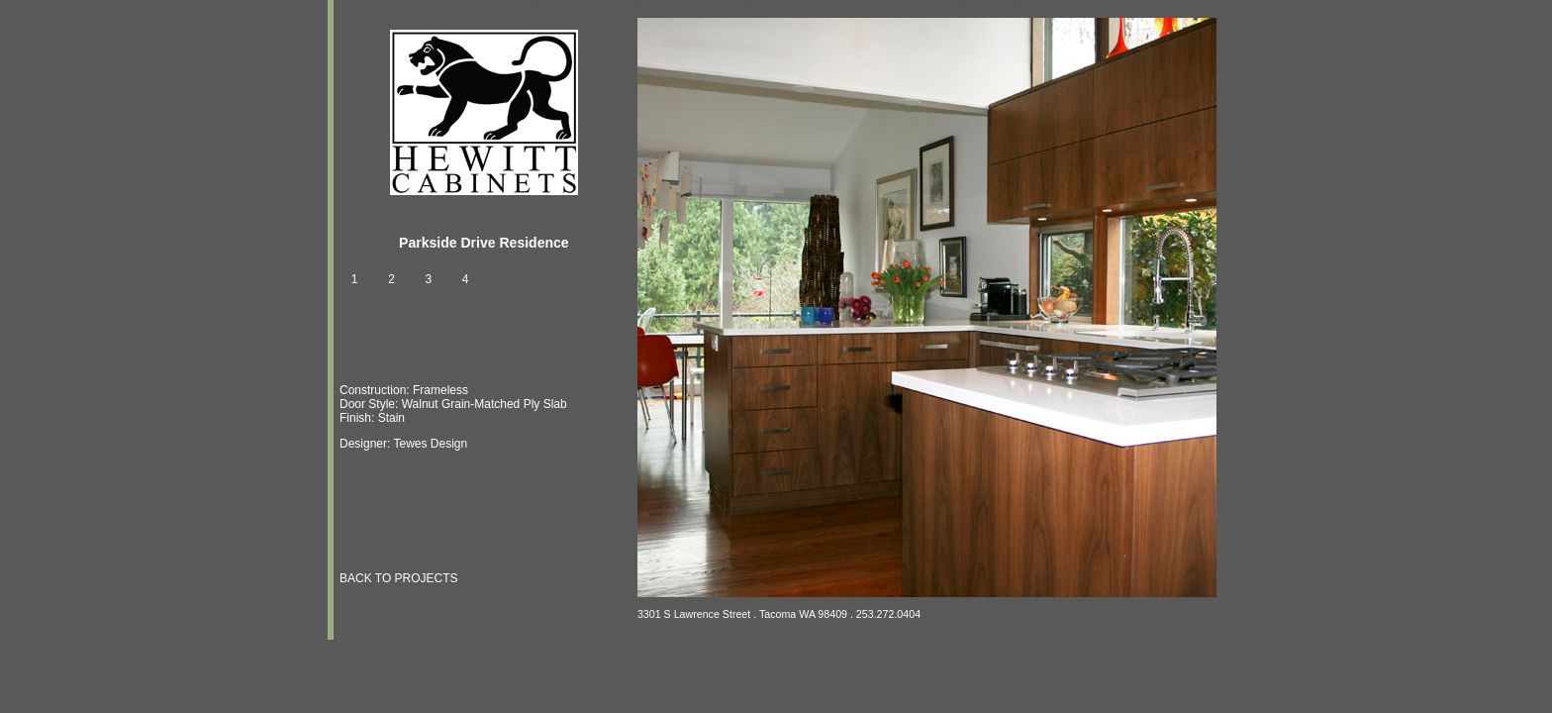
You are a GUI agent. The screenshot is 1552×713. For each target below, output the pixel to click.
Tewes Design (430, 444)
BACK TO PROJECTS (399, 578)
